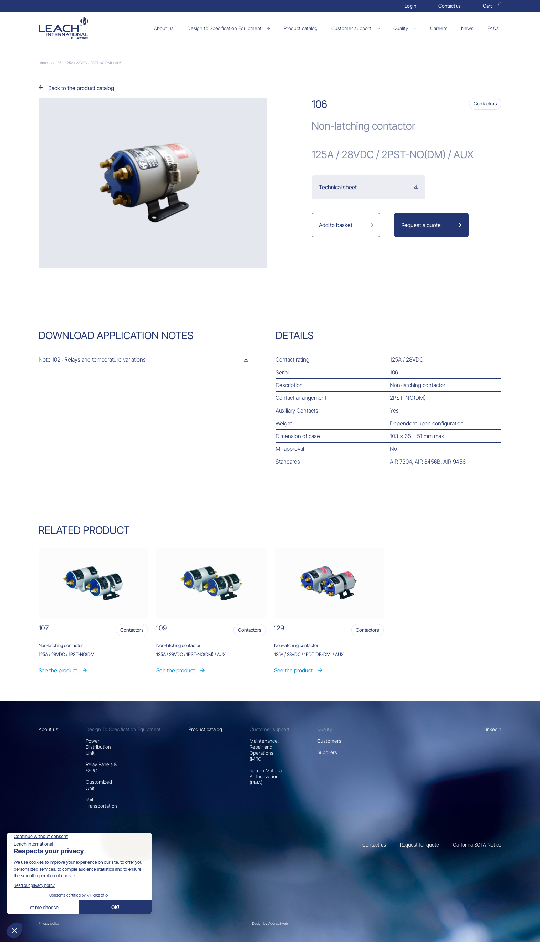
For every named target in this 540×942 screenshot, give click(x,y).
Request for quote (419, 845)
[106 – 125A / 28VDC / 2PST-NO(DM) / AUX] (75, 28)
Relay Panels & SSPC (101, 767)
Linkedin (492, 729)
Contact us (374, 845)
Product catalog (205, 729)
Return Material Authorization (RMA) (266, 777)
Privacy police (49, 923)
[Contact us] (449, 6)
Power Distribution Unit (98, 747)
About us (48, 729)
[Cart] (492, 6)
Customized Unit (99, 785)
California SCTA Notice (477, 845)
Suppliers (327, 752)
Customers (329, 741)
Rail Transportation (101, 803)
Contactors (485, 104)
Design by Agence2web (270, 923)
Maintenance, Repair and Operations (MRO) (264, 750)
